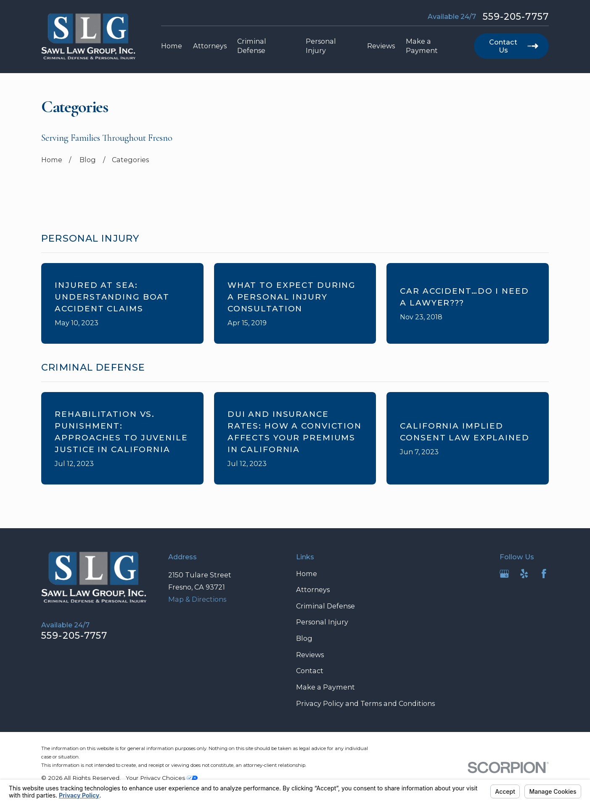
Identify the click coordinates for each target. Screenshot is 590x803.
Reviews (310, 654)
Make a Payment (325, 687)
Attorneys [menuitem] (210, 46)
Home (306, 573)
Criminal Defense (325, 606)
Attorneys (313, 589)
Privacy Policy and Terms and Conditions (365, 703)
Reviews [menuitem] (381, 46)
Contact (309, 670)
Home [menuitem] (171, 46)
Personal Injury (322, 622)
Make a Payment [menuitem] (422, 46)
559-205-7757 (516, 16)
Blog (304, 638)
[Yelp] (524, 574)
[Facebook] (544, 574)
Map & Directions (197, 599)
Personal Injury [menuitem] (321, 46)
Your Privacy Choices (162, 777)
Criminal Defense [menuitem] (251, 46)
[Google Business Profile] (504, 574)
